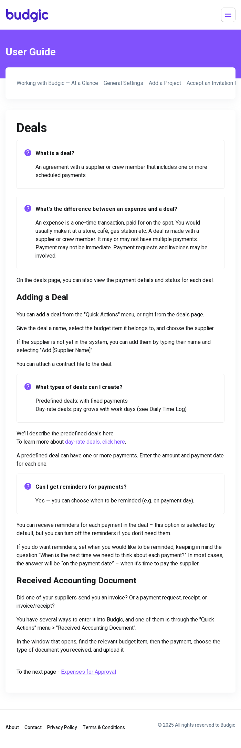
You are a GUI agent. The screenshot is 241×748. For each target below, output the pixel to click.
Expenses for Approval (88, 672)
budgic (23, 14)
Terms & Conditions (104, 727)
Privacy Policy (62, 727)
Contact (33, 727)
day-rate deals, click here (95, 442)
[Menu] (228, 15)
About (12, 727)
